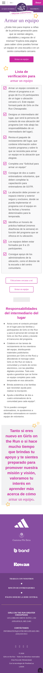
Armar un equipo (21, 59)
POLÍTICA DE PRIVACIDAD (21, 660)
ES (11, 3)
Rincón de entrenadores (21, 588)
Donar (37, 2)
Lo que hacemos (8, 9)
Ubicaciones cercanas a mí (21, 280)
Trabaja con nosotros (21, 579)
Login (21, 667)
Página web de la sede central (21, 597)
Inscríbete (34, 9)
